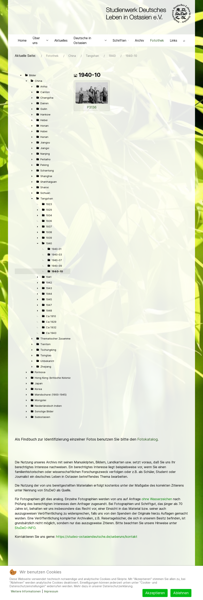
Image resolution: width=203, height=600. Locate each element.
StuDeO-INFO (25, 529)
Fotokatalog (147, 440)
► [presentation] (32, 87)
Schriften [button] (121, 41)
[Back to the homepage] (147, 13)
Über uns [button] (40, 41)
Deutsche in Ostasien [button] (90, 41)
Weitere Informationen (26, 591)
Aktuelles (61, 41)
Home (22, 41)
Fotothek (157, 41)
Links (173, 41)
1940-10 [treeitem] (57, 272)
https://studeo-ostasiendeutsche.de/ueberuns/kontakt (96, 538)
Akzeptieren (155, 593)
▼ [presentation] (21, 76)
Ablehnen (181, 593)
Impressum (51, 591)
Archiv (139, 41)
